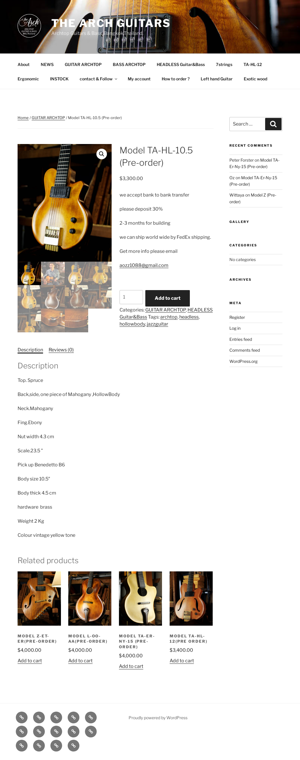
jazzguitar (157, 324)
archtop (169, 317)
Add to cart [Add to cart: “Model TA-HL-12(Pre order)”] (182, 660)
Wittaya (236, 194)
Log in (235, 328)
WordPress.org (243, 361)
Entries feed (240, 339)
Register (237, 317)
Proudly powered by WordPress (158, 717)
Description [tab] (30, 350)
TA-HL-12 (252, 64)
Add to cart (167, 298)
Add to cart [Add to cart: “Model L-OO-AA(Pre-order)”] (80, 660)
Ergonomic (28, 78)
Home (23, 117)
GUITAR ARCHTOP (83, 64)
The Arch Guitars (111, 23)
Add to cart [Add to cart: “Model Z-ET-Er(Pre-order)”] (30, 660)
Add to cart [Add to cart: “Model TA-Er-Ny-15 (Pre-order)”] (131, 666)
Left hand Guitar (217, 78)
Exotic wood (255, 78)
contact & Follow (99, 78)
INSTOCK (59, 78)
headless (189, 317)
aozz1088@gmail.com (144, 265)
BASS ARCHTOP (129, 64)
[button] (101, 154)
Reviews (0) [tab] (61, 350)
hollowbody (132, 324)
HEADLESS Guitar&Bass (181, 64)
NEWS (47, 64)
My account (139, 78)
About (24, 64)
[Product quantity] (131, 297)
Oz (232, 177)
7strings (224, 64)
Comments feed (244, 350)
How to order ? (176, 78)
